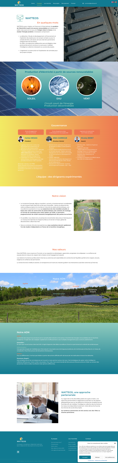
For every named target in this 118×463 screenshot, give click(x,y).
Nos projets (56, 3)
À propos (39, 3)
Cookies (35, 461)
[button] (115, 443)
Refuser (97, 457)
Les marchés (47, 3)
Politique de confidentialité (101, 460)
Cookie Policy (91, 460)
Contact (73, 3)
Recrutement (65, 3)
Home (33, 3)
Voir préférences (110, 457)
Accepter (85, 457)
